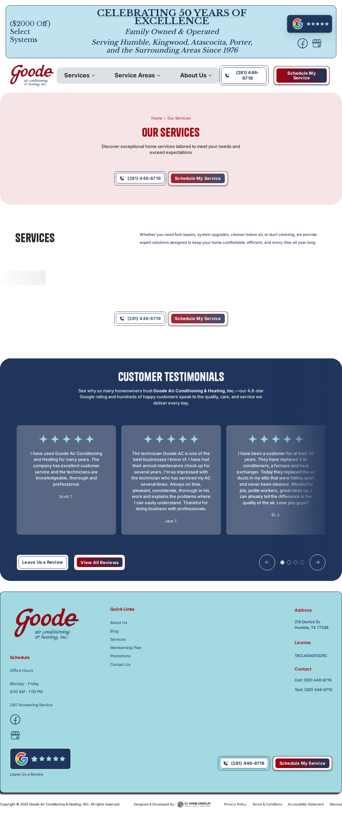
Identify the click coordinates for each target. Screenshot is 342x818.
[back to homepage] (32, 75)
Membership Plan (125, 647)
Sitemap (335, 804)
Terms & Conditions (267, 804)
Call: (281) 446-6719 (313, 680)
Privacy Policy (235, 804)
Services (77, 75)
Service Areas (135, 75)
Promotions (120, 656)
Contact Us (120, 664)
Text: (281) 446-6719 (313, 690)
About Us (193, 75)
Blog (114, 631)
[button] (79, 75)
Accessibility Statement (306, 804)
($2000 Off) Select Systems (30, 32)
